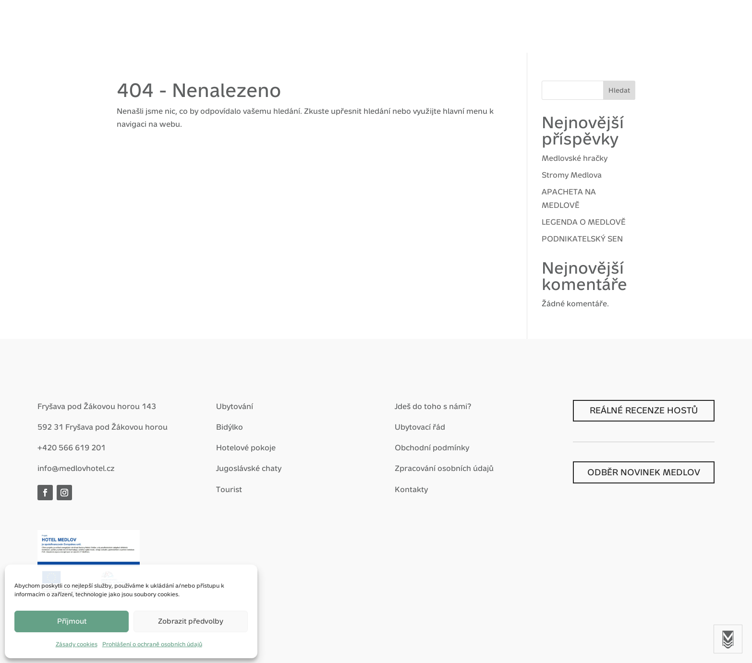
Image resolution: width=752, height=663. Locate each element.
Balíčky (306, 27)
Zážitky (348, 27)
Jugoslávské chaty (248, 468)
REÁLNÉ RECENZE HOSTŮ (644, 410)
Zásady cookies (76, 644)
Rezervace (649, 25)
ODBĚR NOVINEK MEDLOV (643, 472)
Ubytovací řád (420, 427)
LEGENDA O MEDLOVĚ (584, 222)
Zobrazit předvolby (190, 621)
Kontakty (411, 489)
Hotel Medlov (248, 27)
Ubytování (234, 406)
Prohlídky (506, 27)
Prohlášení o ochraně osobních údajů (152, 644)
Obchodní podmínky (432, 447)
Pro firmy (396, 27)
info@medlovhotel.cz (76, 468)
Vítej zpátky (182, 27)
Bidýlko (229, 427)
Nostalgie (451, 27)
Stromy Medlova (572, 175)
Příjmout (71, 621)
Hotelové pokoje (246, 447)
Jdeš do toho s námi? (433, 406)
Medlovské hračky (574, 158)
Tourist (229, 489)
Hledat (619, 90)
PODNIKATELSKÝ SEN (582, 238)
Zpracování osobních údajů (444, 468)
